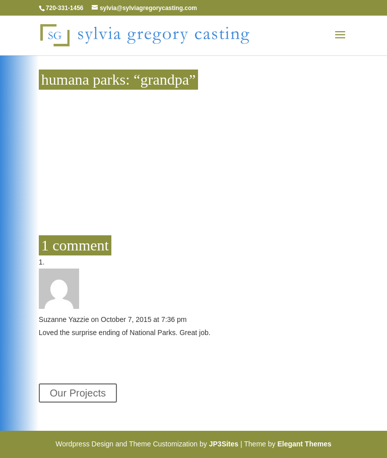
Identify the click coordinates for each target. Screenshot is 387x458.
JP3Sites (223, 444)
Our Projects (78, 393)
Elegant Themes (304, 444)
